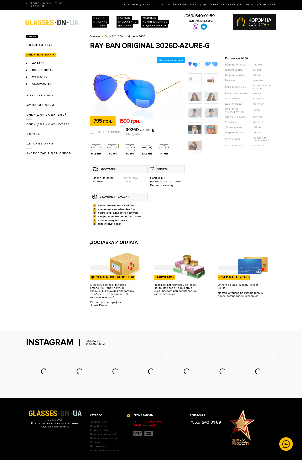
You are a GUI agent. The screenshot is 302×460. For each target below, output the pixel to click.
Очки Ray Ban (98, 426)
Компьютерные (155, 21)
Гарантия (248, 4)
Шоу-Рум (131, 4)
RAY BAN (124, 18)
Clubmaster (42, 84)
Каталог (150, 4)
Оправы (99, 25)
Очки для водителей (46, 114)
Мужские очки (40, 105)
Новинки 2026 (99, 422)
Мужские (100, 21)
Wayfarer (39, 77)
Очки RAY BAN (39, 54)
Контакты (268, 4)
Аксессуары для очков (48, 153)
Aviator (38, 63)
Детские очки (39, 143)
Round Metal (42, 70)
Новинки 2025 (39, 45)
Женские (150, 18)
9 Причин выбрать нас (180, 4)
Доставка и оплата (219, 4)
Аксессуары (127, 21)
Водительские (155, 25)
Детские (125, 25)
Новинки (100, 18)
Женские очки (40, 95)
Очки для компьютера (48, 124)
